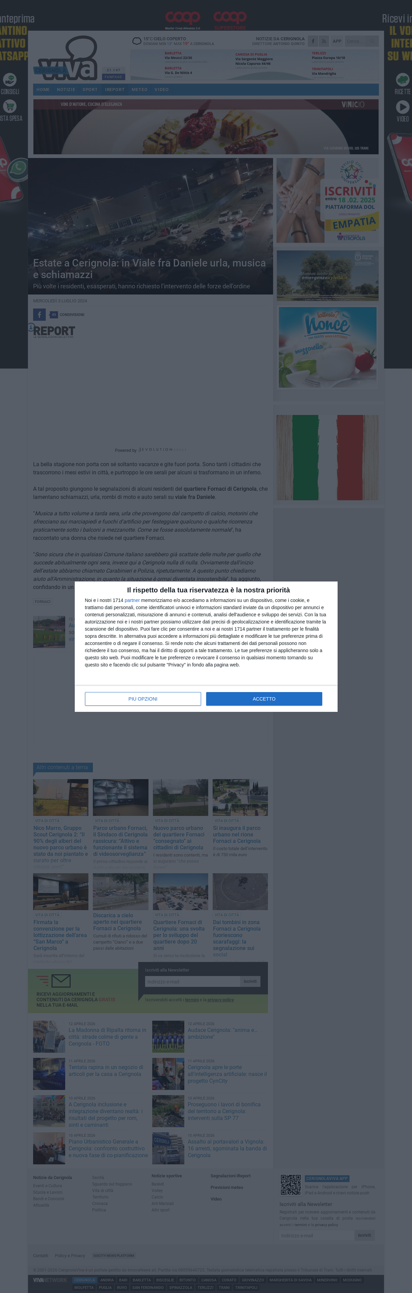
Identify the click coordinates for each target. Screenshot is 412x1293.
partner (132, 600)
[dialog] (206, 646)
